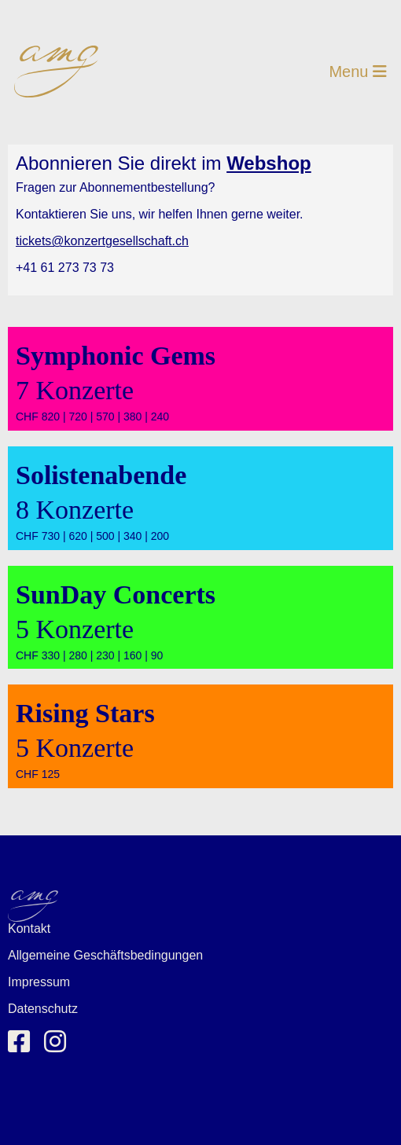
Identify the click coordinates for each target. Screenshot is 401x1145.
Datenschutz (43, 1008)
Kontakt (29, 928)
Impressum (39, 982)
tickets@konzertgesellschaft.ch (102, 241)
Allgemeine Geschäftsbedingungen (105, 955)
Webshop (268, 163)
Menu (358, 71)
